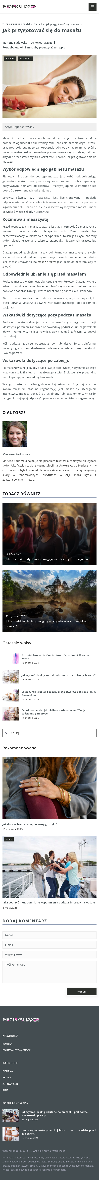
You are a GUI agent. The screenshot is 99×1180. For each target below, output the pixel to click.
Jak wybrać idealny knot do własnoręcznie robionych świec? (59, 675)
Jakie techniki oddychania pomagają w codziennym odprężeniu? (47, 559)
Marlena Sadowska (14, 42)
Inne (5, 1090)
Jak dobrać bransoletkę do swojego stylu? (29, 824)
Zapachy (25, 58)
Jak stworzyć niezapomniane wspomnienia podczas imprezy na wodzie (48, 902)
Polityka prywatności (16, 1050)
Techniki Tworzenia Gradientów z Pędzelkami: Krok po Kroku (55, 656)
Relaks (10, 58)
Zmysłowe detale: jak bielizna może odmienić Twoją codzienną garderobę (54, 712)
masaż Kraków (47, 262)
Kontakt (8, 1043)
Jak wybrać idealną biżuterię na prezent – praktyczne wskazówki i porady (55, 1113)
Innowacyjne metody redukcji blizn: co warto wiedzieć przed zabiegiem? (59, 1132)
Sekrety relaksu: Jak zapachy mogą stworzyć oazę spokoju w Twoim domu (59, 693)
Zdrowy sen (10, 1083)
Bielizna (7, 1071)
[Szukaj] (6, 733)
